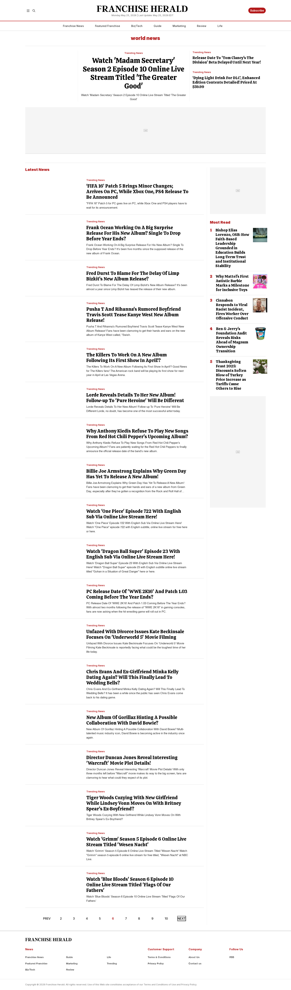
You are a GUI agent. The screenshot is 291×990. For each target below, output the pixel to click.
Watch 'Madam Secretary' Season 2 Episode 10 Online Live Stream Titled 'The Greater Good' (133, 73)
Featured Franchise (107, 25)
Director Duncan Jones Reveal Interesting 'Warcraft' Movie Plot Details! (132, 760)
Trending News (133, 52)
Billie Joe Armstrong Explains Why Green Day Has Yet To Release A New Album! (136, 474)
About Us (194, 957)
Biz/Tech (137, 25)
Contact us (195, 963)
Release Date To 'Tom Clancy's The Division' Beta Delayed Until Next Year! (226, 60)
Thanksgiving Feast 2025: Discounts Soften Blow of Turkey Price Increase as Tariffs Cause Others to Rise (231, 375)
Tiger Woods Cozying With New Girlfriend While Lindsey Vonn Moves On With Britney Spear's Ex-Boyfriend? (133, 803)
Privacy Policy (156, 963)
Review (201, 25)
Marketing (179, 25)
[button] (28, 10)
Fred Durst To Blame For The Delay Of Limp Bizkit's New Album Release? (132, 276)
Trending (112, 963)
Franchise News (73, 25)
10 (166, 918)
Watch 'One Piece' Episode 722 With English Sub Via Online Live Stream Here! (133, 514)
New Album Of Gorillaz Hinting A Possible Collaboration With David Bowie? (131, 720)
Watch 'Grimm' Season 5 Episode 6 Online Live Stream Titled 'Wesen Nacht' (136, 842)
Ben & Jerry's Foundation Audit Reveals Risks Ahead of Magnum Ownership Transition (232, 339)
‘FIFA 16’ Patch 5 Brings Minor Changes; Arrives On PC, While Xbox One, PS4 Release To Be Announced (137, 191)
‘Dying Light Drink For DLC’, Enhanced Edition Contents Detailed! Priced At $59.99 (226, 82)
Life (220, 25)
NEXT (182, 918)
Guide (157, 25)
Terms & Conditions (159, 957)
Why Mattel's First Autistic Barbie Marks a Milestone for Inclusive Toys (232, 283)
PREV (47, 918)
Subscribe (257, 10)
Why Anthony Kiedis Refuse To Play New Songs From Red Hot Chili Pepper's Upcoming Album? (137, 434)
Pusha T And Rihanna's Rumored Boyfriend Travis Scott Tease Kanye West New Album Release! (133, 314)
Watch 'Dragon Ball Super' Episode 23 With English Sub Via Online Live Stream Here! (133, 554)
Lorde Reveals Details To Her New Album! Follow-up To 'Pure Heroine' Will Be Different (135, 398)
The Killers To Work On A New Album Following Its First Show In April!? (126, 357)
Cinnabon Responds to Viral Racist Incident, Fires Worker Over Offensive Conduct (232, 309)
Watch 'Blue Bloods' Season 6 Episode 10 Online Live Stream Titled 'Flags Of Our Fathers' (130, 884)
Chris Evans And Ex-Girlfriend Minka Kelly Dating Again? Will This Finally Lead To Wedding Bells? (132, 677)
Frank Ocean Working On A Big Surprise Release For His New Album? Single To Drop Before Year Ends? (133, 233)
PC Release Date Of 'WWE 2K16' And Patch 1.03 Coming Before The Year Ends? (136, 594)
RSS (231, 957)
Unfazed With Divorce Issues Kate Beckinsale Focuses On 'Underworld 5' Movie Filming (135, 634)
